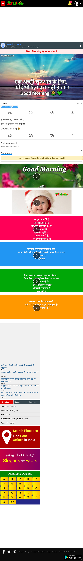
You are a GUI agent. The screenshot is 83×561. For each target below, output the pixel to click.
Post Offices (20, 438)
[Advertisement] (41, 24)
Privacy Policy (24, 552)
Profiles (54, 552)
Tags (49, 552)
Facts (17, 402)
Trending (5, 402)
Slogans (32, 402)
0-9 (12, 501)
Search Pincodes (25, 431)
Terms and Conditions (38, 552)
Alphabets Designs (20, 473)
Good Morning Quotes (9, 107)
